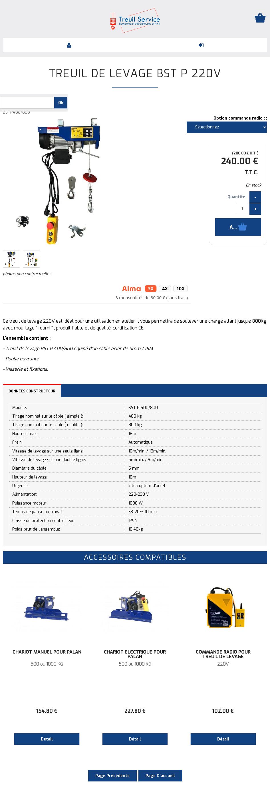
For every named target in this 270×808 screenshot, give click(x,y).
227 (135, 711)
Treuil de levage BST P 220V (135, 73)
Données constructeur (32, 391)
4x (165, 288)
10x (180, 288)
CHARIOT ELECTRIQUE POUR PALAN (135, 654)
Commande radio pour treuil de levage (223, 654)
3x (151, 288)
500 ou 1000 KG (47, 664)
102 (223, 711)
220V (223, 664)
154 (46, 711)
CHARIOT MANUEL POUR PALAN (47, 652)
